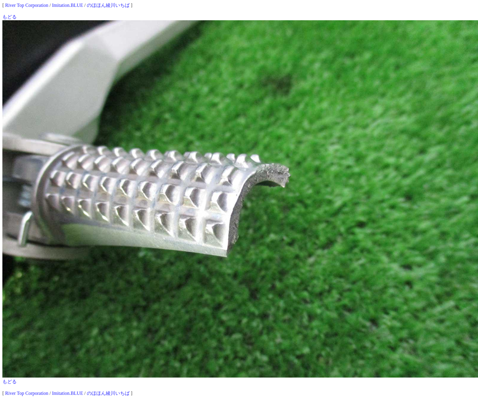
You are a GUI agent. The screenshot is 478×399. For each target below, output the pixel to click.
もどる (9, 16)
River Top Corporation (26, 5)
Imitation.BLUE (67, 5)
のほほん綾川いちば (108, 5)
